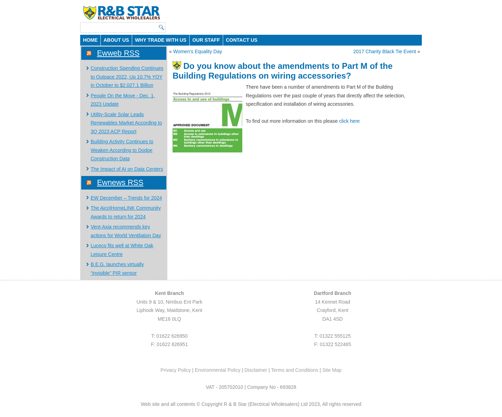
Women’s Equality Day (197, 51)
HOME (90, 40)
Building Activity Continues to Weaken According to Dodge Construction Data (122, 150)
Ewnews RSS (120, 182)
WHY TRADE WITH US (161, 40)
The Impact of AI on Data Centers (127, 169)
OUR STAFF (206, 40)
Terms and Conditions (294, 370)
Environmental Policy (218, 370)
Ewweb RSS (118, 53)
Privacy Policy (175, 370)
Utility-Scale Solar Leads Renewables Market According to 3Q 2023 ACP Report (126, 123)
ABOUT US (116, 40)
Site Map (331, 370)
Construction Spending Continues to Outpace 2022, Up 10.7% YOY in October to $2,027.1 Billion (127, 76)
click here (349, 121)
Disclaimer (255, 370)
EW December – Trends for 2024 (126, 198)
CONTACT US (242, 40)
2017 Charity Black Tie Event (384, 51)
